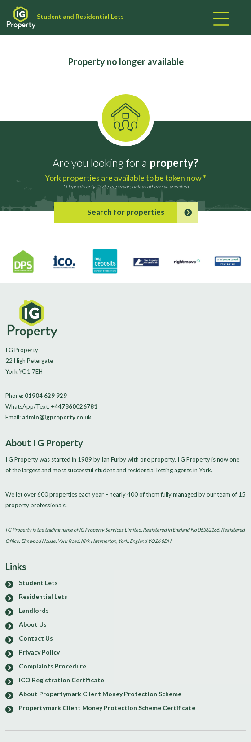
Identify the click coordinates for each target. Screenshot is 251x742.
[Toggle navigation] (220, 20)
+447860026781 (74, 406)
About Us (33, 624)
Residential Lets (43, 596)
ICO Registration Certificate (61, 680)
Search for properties (142, 212)
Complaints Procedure (52, 666)
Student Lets (38, 582)
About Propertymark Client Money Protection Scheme (100, 694)
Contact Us (36, 638)
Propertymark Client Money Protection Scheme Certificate (107, 707)
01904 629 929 (46, 395)
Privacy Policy (39, 652)
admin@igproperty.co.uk (56, 417)
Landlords (34, 610)
